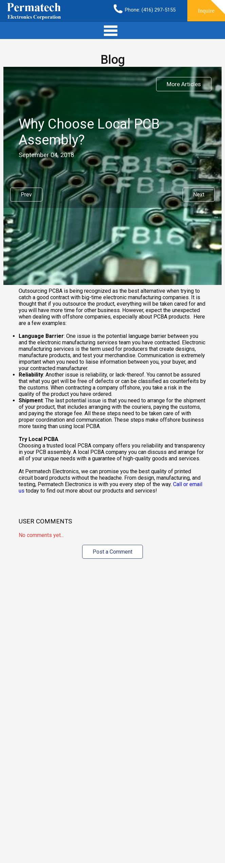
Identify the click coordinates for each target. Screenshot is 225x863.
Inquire (206, 10)
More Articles (184, 84)
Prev (26, 194)
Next (198, 194)
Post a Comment (112, 552)
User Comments (45, 521)
